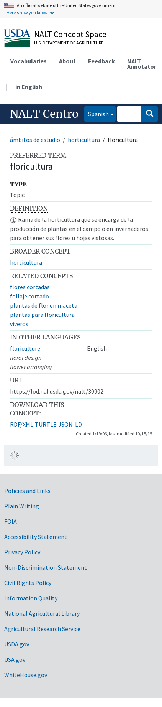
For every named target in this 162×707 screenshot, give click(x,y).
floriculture (25, 348)
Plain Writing (21, 506)
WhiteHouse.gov (25, 675)
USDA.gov (16, 644)
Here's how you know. (28, 12)
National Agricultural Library (42, 613)
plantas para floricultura (42, 314)
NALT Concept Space (70, 34)
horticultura (84, 139)
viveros (19, 324)
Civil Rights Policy (27, 583)
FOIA (10, 521)
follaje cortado (29, 296)
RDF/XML (21, 424)
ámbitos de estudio (35, 139)
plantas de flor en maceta (43, 305)
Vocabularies (28, 61)
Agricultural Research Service (42, 629)
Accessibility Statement (35, 537)
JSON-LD (70, 424)
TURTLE (46, 424)
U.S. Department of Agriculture (68, 43)
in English (28, 87)
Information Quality (30, 598)
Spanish (96, 113)
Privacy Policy (22, 552)
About (67, 61)
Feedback (101, 61)
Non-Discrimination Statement (45, 567)
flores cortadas (30, 287)
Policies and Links (27, 490)
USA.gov (14, 659)
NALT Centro (44, 114)
